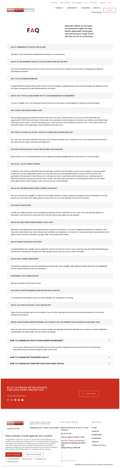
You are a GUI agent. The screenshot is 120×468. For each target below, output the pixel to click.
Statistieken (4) (40, 459)
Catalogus (97, 12)
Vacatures (93, 3)
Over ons (54, 3)
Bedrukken (73, 8)
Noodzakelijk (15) (12, 459)
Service (97, 8)
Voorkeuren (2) (26, 459)
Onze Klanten (65, 3)
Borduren (86, 8)
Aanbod (59, 8)
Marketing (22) (12, 462)
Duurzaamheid (77, 3)
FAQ (86, 3)
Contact (103, 3)
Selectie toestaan (34, 454)
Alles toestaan (13, 454)
